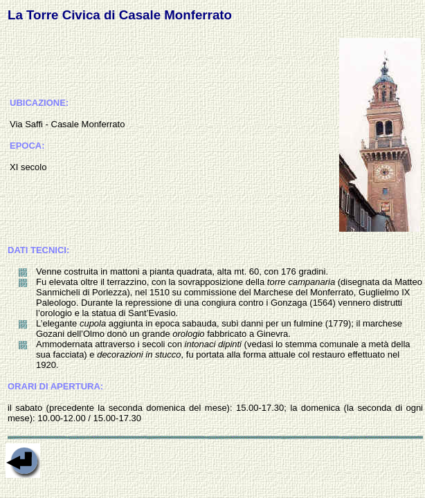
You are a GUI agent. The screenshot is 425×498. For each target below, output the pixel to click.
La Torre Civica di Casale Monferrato (120, 15)
